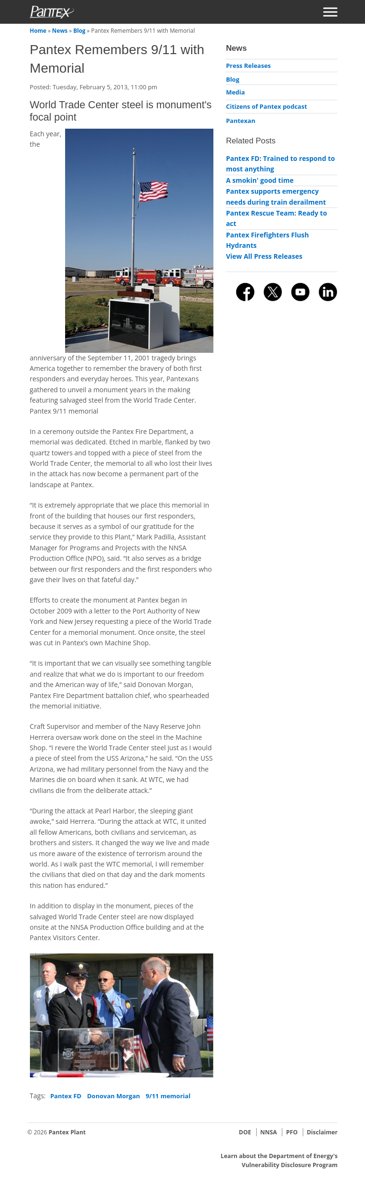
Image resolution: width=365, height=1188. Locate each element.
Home (38, 30)
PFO (292, 1132)
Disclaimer (322, 1132)
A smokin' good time (259, 180)
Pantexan (240, 120)
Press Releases (248, 65)
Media (235, 92)
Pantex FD (66, 1096)
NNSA (268, 1132)
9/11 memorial (168, 1096)
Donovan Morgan (113, 1096)
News (60, 30)
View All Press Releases (264, 256)
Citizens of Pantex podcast (266, 106)
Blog (79, 30)
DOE (245, 1132)
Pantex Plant (67, 1132)
